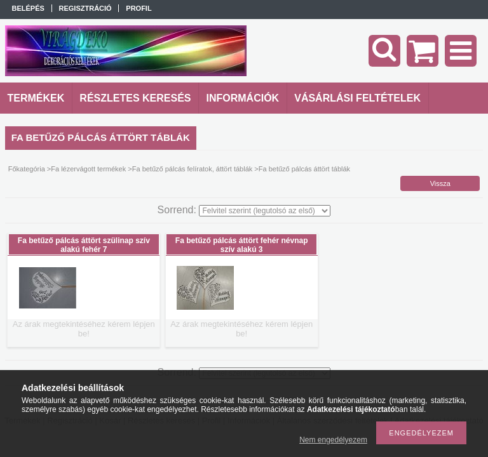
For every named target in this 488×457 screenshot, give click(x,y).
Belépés (28, 8)
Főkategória (26, 169)
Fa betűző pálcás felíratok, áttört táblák (192, 169)
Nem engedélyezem (333, 439)
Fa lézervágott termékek (88, 169)
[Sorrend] (264, 210)
